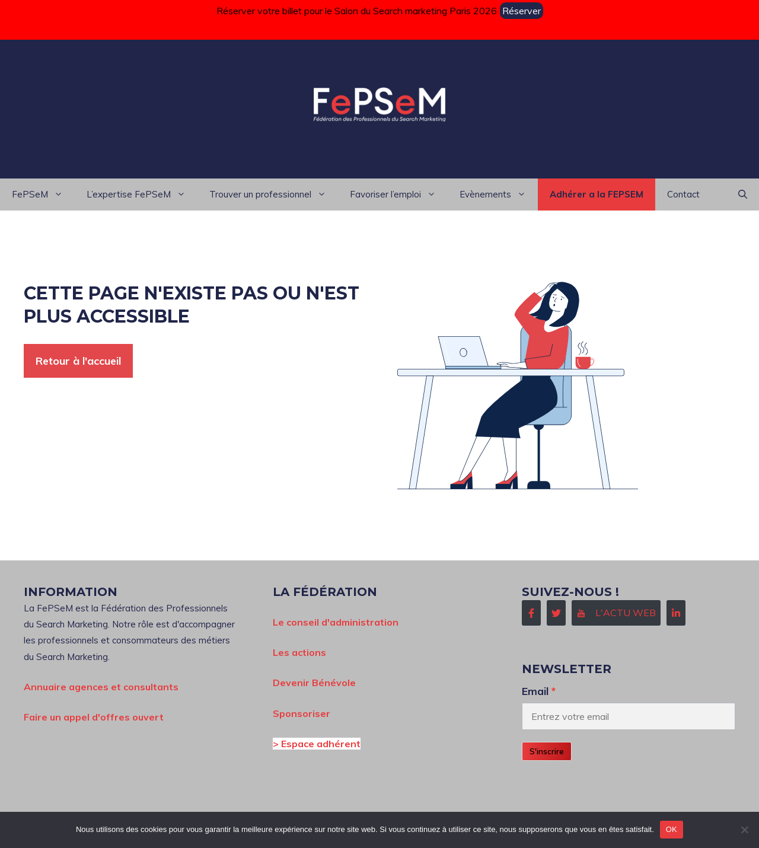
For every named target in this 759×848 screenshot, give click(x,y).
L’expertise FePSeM (142, 194)
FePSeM (43, 194)
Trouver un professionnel (273, 194)
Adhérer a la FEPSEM (596, 194)
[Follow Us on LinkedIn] (675, 613)
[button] (742, 194)
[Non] (744, 830)
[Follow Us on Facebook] (531, 613)
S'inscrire (547, 751)
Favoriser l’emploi (399, 194)
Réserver (521, 11)
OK (671, 829)
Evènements (499, 194)
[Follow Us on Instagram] (616, 613)
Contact (683, 194)
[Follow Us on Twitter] (556, 613)
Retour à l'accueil (78, 361)
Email (535, 690)
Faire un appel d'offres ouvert (94, 717)
